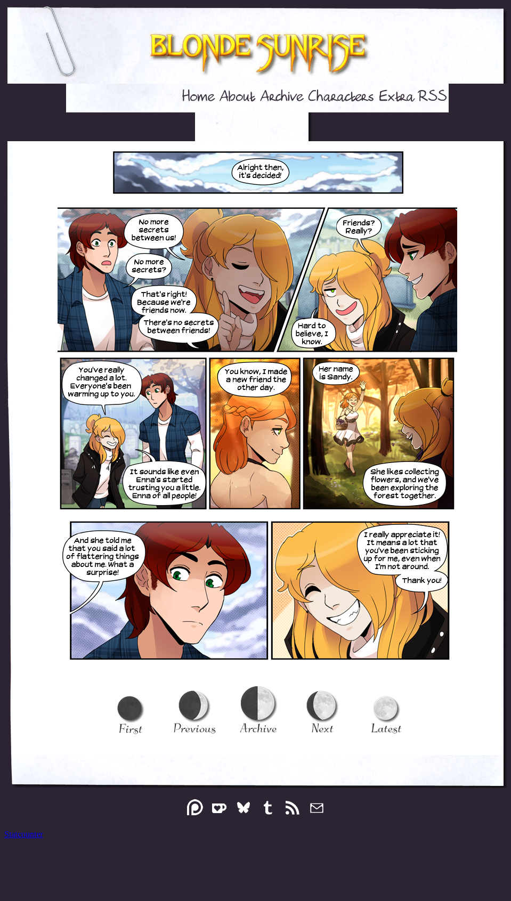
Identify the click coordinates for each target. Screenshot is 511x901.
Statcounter (23, 834)
